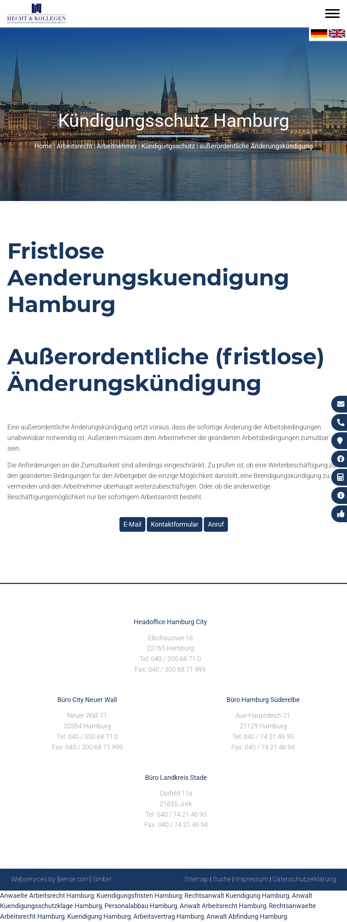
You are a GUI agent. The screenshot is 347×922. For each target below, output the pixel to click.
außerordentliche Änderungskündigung (256, 146)
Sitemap (196, 879)
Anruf (216, 524)
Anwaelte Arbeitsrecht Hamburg (47, 895)
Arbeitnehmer (117, 146)
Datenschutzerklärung (304, 879)
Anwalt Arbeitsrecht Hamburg (223, 906)
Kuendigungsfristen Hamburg (139, 895)
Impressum (251, 879)
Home (43, 146)
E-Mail (132, 524)
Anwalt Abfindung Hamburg (246, 916)
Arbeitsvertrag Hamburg (168, 916)
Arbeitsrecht (74, 146)
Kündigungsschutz (168, 146)
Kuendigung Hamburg (99, 916)
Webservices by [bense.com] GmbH (61, 879)
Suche (222, 879)
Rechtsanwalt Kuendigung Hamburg (236, 895)
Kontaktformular (174, 524)
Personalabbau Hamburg (140, 906)
